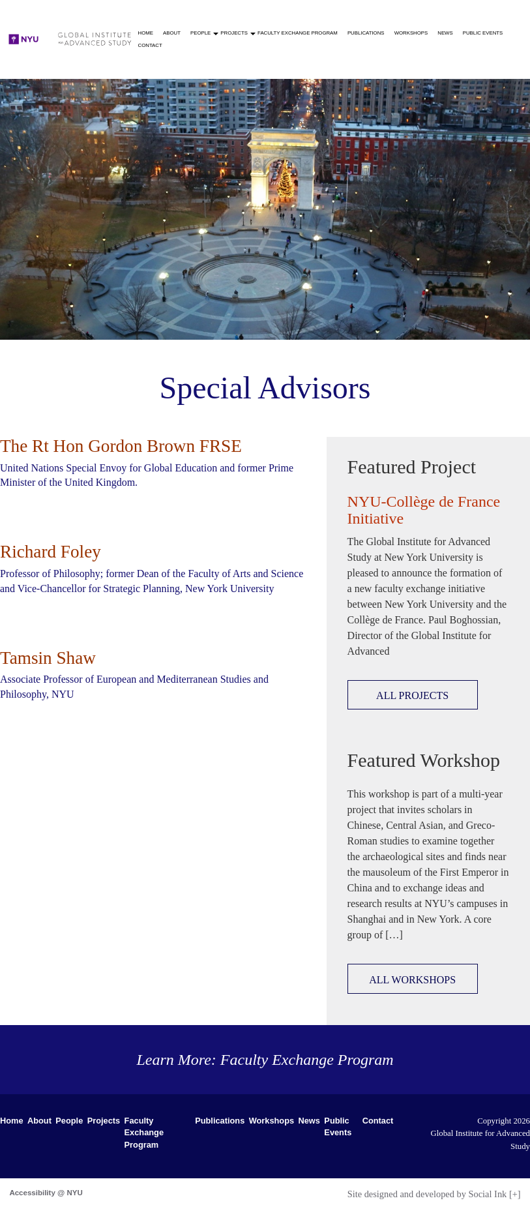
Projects (235, 33)
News (444, 33)
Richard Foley (50, 551)
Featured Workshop (424, 760)
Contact (150, 45)
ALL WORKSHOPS (412, 979)
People (201, 33)
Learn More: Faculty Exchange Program (264, 1059)
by (427, 1194)
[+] (515, 1194)
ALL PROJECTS (412, 695)
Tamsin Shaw (48, 658)
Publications (366, 33)
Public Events (483, 33)
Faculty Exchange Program (298, 33)
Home (145, 33)
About (172, 33)
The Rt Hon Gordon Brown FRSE (121, 446)
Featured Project (411, 466)
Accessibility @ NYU (45, 1193)
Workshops (411, 33)
